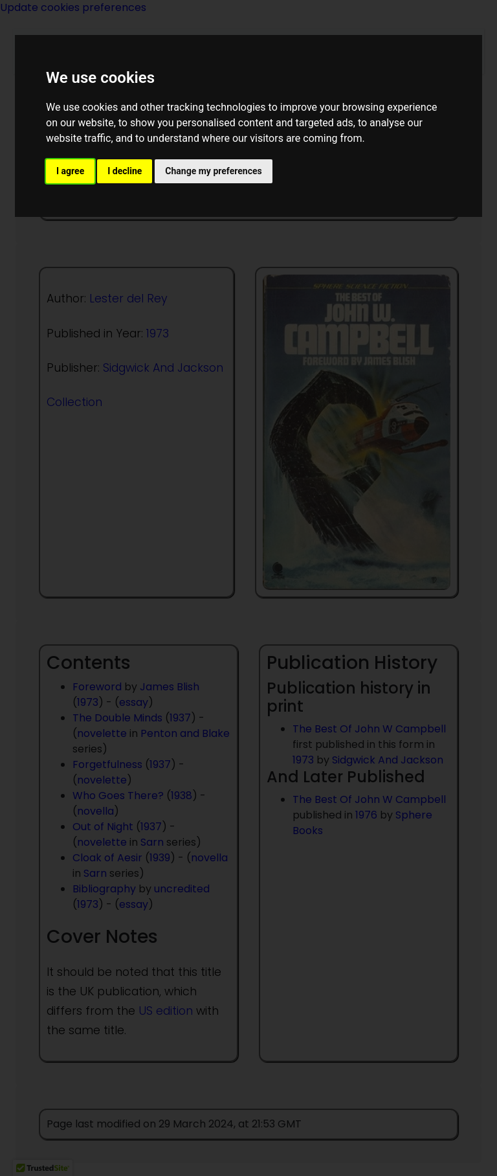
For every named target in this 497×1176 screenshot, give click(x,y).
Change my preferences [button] (213, 171)
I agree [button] (70, 171)
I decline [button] (124, 171)
